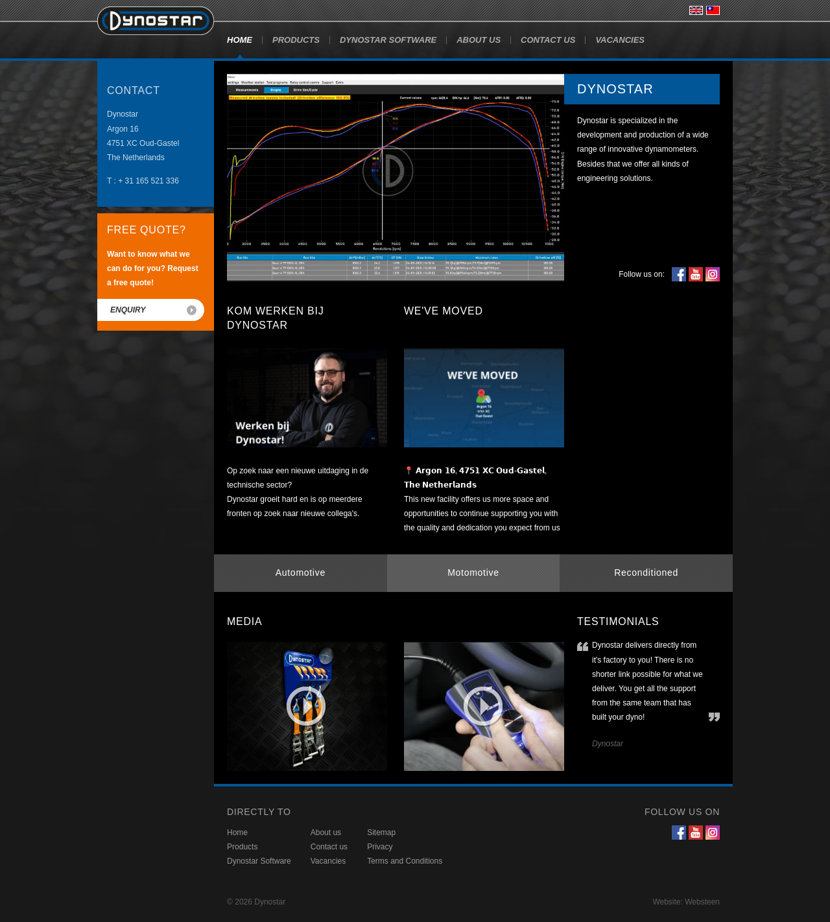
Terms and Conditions (404, 861)
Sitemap (381, 832)
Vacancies (620, 40)
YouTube (696, 274)
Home (239, 40)
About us (478, 40)
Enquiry (127, 309)
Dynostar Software (388, 40)
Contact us (548, 40)
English (696, 10)
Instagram (713, 274)
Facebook (679, 274)
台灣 (713, 10)
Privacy (379, 846)
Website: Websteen (686, 901)
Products (296, 40)
